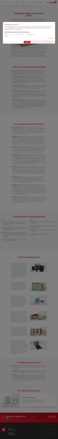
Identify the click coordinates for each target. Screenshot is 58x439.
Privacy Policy (19, 29)
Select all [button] (27, 42)
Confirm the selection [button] (36, 42)
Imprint (6, 36)
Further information (49, 42)
